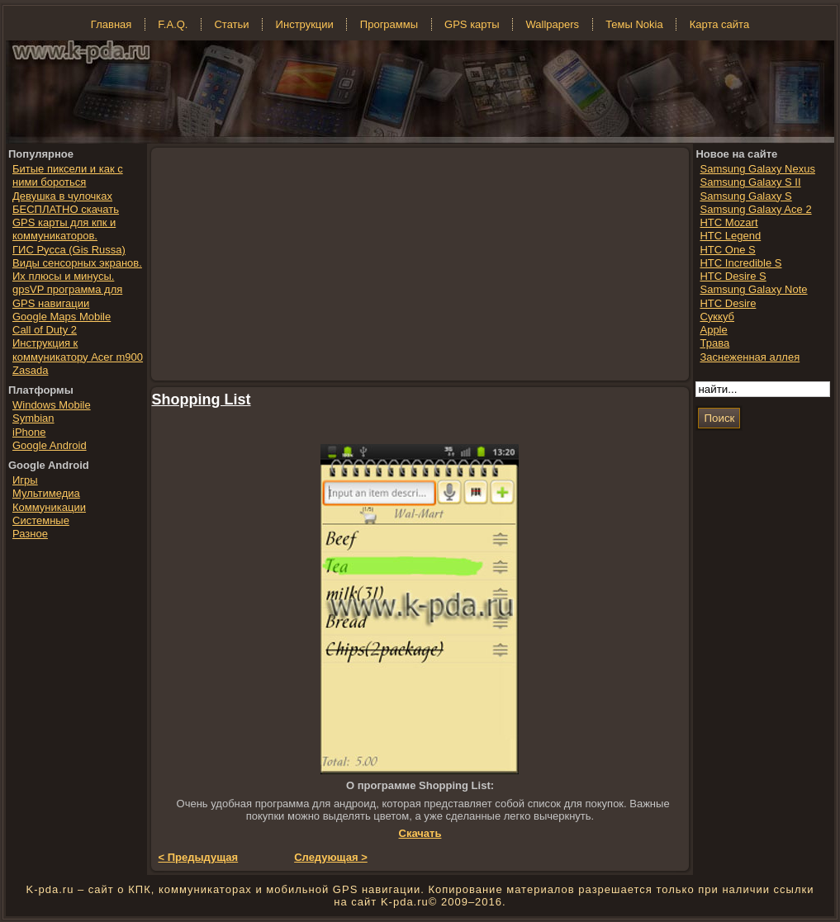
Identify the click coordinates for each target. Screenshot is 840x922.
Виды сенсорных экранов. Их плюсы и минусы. (77, 269)
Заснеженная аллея (750, 357)
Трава (714, 343)
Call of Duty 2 (44, 330)
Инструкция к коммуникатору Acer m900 (77, 349)
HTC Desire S (733, 276)
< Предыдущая (199, 857)
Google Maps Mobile (61, 316)
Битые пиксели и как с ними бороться (67, 175)
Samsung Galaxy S (745, 196)
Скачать (420, 833)
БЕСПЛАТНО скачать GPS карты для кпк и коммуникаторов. (65, 223)
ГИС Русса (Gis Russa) (69, 250)
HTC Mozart (728, 222)
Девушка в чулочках (62, 196)
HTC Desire (728, 303)
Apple (713, 330)
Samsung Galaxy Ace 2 (755, 209)
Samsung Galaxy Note (753, 289)
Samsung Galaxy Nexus (757, 169)
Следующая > (331, 857)
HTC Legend (730, 235)
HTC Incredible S (740, 263)
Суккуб (717, 316)
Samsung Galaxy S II (750, 182)
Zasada (30, 370)
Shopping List (201, 399)
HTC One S (727, 250)
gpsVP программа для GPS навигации (67, 296)
